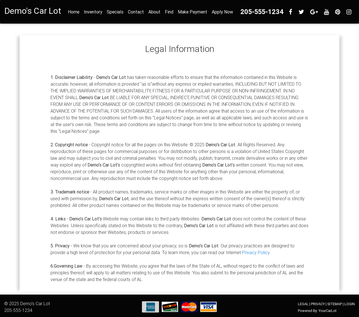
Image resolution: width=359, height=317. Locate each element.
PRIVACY (318, 304)
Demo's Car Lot (35, 303)
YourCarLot (328, 310)
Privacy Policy (256, 252)
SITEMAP (334, 304)
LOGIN (349, 304)
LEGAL (303, 304)
